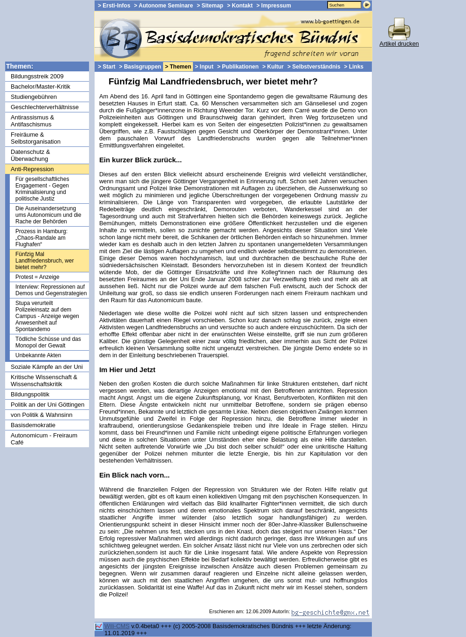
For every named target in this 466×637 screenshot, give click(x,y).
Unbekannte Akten (38, 355)
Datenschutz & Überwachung (30, 155)
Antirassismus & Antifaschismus (32, 121)
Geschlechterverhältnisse (45, 107)
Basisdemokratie (33, 425)
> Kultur (273, 66)
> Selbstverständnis (314, 66)
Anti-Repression (32, 169)
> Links (353, 66)
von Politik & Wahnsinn (41, 414)
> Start (107, 66)
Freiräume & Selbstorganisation (36, 138)
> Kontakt (240, 5)
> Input (204, 66)
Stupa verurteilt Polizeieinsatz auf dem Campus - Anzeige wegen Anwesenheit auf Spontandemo (47, 316)
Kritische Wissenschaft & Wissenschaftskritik (44, 381)
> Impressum (273, 5)
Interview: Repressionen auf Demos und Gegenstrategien (51, 290)
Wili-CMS (117, 626)
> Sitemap (210, 5)
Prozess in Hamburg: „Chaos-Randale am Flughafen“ (41, 238)
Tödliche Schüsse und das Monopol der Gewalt (48, 342)
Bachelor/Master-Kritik (40, 86)
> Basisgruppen (140, 66)
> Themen (178, 66)
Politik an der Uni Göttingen (47, 404)
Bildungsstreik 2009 (37, 76)
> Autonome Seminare (163, 5)
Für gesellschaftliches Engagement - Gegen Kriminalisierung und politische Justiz (42, 189)
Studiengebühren (34, 96)
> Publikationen (238, 66)
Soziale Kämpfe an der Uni (47, 366)
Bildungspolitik (30, 394)
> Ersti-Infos (114, 5)
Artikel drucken (399, 41)
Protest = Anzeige (37, 277)
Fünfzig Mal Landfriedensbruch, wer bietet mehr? (44, 260)
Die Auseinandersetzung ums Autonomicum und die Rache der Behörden (48, 215)
